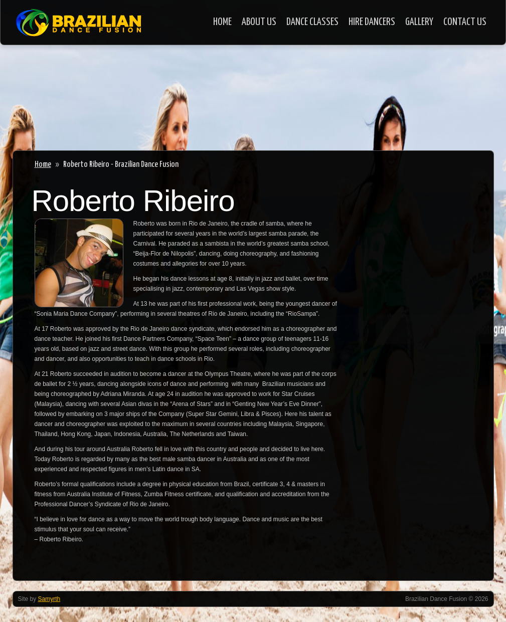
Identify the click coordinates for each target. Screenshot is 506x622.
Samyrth (49, 598)
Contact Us (464, 22)
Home (222, 22)
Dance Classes (312, 22)
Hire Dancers (372, 22)
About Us (259, 22)
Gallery (419, 22)
